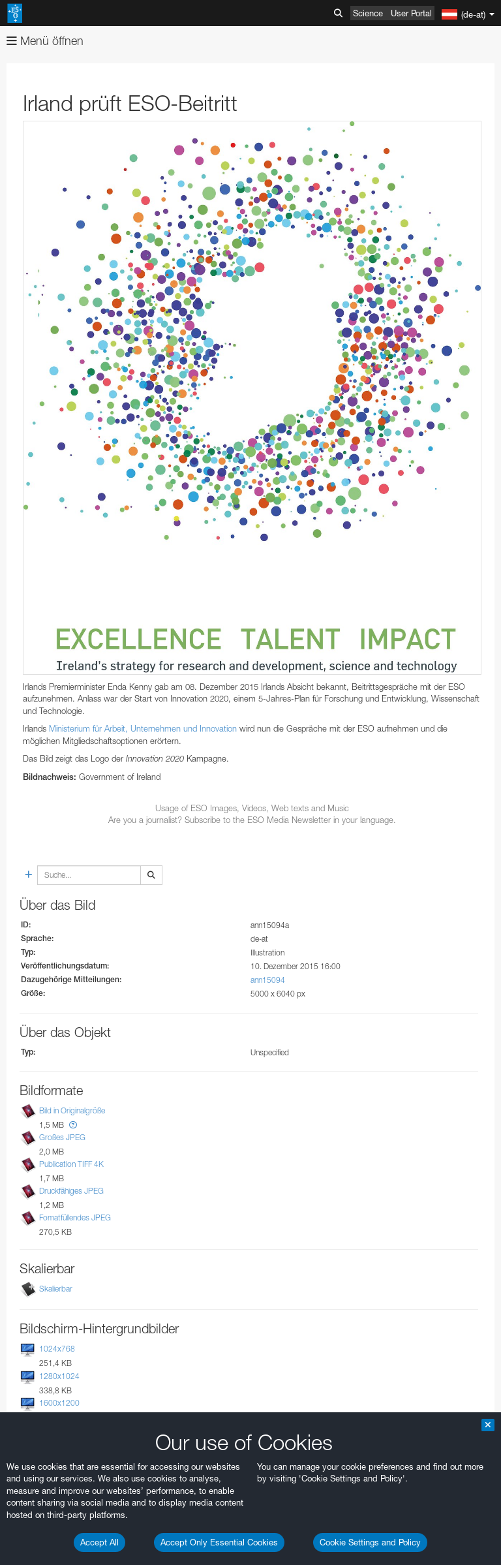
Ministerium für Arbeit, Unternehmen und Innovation (143, 728)
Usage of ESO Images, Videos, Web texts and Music (252, 808)
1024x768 (57, 1349)
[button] (73, 1125)
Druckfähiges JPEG (71, 1191)
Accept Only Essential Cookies (219, 1542)
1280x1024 (59, 1376)
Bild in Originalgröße (72, 1110)
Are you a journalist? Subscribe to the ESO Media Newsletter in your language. (252, 819)
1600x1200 (59, 1403)
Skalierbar (55, 1289)
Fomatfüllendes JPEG (75, 1217)
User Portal (411, 13)
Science (368, 13)
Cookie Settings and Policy (370, 1542)
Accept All (99, 1542)
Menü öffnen (45, 41)
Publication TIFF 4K (71, 1164)
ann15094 (267, 980)
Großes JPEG (62, 1137)
